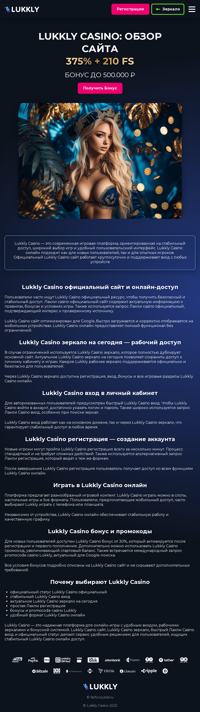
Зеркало (168, 9)
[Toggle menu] (191, 9)
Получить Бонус (100, 88)
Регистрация (130, 9)
